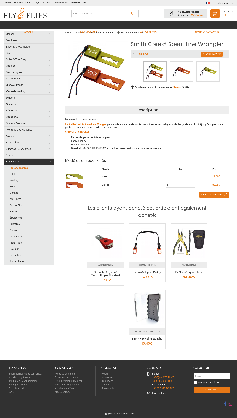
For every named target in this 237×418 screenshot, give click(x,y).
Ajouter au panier (211, 194)
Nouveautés (147, 25)
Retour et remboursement (68, 381)
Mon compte (107, 388)
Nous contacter (204, 25)
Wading (14, 180)
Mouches (11, 136)
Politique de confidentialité (23, 381)
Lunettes (15, 223)
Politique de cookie (19, 384)
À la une (105, 384)
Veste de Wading (15, 91)
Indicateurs (16, 236)
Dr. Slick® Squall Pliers (188, 272)
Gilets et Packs (14, 84)
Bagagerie (12, 116)
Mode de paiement (65, 373)
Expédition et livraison (66, 377)
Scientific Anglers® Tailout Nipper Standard (105, 274)
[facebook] (225, 403)
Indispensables (19, 167)
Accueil (32, 25)
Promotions (90, 25)
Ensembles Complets (18, 46)
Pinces (14, 211)
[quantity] (180, 176)
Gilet (12, 174)
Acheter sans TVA (64, 388)
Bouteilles (15, 255)
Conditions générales (20, 377)
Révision (14, 248)
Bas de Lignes (14, 72)
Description (147, 110)
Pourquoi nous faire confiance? (25, 373)
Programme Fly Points (67, 384)
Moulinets (11, 40)
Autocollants (17, 261)
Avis (11, 391)
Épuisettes (12, 155)
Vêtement (11, 110)
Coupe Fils (16, 205)
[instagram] (230, 403)
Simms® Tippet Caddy (147, 272)
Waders (10, 97)
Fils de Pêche (13, 78)
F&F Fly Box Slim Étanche (147, 338)
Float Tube (16, 242)
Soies (9, 53)
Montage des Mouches (19, 129)
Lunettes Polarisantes (18, 148)
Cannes (10, 33)
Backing (10, 65)
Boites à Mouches (16, 123)
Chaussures (12, 104)
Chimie (14, 230)
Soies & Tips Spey (16, 59)
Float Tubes (12, 142)
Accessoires (13, 161)
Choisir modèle (212, 54)
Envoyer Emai (159, 393)
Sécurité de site (17, 388)
